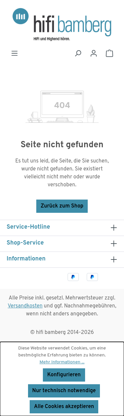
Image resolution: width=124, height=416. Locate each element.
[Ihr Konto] (94, 53)
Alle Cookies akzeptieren (64, 406)
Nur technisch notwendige (64, 391)
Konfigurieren (63, 375)
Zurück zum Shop (62, 206)
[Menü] (14, 53)
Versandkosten (25, 306)
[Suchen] (78, 53)
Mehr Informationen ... (62, 362)
